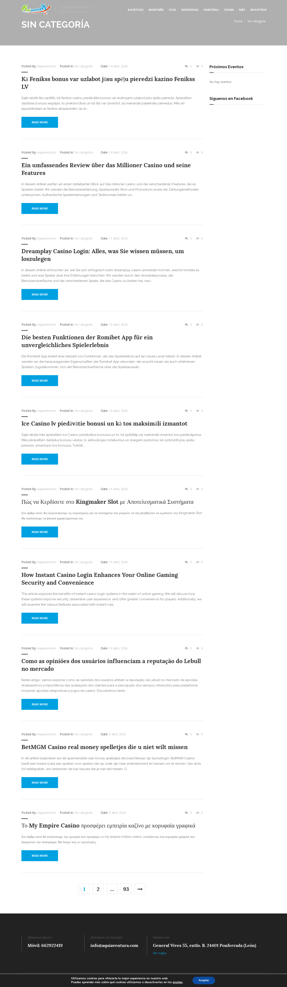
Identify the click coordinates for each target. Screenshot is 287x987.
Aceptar (204, 980)
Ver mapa (159, 951)
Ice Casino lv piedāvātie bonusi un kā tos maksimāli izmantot (104, 423)
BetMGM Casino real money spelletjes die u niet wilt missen (104, 746)
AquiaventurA (46, 66)
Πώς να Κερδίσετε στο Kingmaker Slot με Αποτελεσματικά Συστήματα (107, 501)
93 (126, 887)
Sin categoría (257, 21)
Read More (40, 122)
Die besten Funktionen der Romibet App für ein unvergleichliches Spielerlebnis (87, 340)
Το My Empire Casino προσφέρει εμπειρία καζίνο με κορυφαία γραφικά (108, 824)
